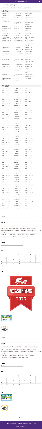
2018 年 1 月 (16, 140)
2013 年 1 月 (27, 173)
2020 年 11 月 (5, 120)
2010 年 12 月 (5, 192)
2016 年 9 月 (27, 151)
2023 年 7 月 (4, 105)
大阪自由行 (4, 15)
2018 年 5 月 (4, 138)
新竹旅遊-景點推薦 (6, 28)
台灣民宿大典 (27, 68)
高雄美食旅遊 (27, 22)
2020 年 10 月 (16, 120)
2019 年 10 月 (5, 127)
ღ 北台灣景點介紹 (28, 74)
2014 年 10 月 (16, 166)
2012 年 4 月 (27, 179)
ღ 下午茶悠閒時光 (17, 64)
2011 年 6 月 (4, 188)
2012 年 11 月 (16, 175)
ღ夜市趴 (27, 59)
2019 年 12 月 (16, 125)
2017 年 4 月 (16, 147)
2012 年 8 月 (16, 177)
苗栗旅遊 (15, 28)
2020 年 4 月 (27, 123)
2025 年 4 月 (16, 90)
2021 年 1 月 (16, 118)
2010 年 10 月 (28, 192)
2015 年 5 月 (16, 162)
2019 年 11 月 (28, 125)
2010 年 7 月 (27, 194)
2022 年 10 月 (28, 110)
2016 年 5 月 (4, 155)
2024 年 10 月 (5, 94)
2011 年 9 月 (4, 186)
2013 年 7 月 (27, 168)
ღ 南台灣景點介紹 (5, 59)
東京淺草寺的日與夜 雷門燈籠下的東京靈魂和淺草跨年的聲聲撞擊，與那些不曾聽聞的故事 (18, 228)
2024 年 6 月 (16, 97)
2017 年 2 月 (4, 149)
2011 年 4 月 (27, 188)
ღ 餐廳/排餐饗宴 (17, 66)
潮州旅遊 (4, 33)
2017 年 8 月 (4, 144)
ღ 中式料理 (4, 51)
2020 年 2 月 (4, 125)
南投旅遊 (15, 30)
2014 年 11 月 (5, 166)
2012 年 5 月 (16, 179)
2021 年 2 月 (4, 118)
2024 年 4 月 (4, 99)
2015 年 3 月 (4, 164)
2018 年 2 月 (4, 140)
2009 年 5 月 (4, 205)
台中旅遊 (4, 26)
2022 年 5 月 (16, 112)
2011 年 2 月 (16, 190)
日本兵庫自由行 (28, 15)
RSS (21, 417)
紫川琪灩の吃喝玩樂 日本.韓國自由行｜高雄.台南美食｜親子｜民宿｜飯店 (22, 423)
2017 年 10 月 (16, 142)
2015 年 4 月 (27, 162)
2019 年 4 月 (4, 131)
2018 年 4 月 (16, 138)
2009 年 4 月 (16, 205)
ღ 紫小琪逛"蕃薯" (17, 49)
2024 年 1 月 (4, 101)
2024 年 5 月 (27, 97)
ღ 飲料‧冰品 (28, 57)
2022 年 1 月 (27, 112)
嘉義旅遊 (27, 28)
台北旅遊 (15, 26)
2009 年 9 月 (4, 203)
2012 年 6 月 (4, 179)
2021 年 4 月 (16, 116)
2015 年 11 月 (16, 157)
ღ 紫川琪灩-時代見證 (6, 47)
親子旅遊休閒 (27, 66)
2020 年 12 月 (28, 118)
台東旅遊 (27, 33)
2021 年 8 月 (4, 116)
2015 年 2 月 (16, 164)
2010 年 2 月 (16, 199)
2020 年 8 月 (27, 120)
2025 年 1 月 (4, 92)
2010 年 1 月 (27, 199)
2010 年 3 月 (4, 199)
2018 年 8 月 (4, 136)
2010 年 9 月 (4, 194)
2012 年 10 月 (28, 175)
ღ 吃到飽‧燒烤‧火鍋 (18, 59)
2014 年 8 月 (4, 168)
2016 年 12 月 (28, 149)
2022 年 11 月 (16, 110)
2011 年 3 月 (4, 190)
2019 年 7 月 (4, 129)
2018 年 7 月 (16, 136)
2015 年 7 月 (27, 160)
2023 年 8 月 (27, 103)
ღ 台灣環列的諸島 (28, 76)
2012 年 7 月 (27, 177)
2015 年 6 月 (4, 162)
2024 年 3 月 (16, 99)
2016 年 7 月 (16, 153)
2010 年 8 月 (16, 194)
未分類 (15, 78)
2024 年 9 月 (16, 94)
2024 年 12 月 (16, 92)
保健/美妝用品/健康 (29, 53)
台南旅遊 (27, 24)
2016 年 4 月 (16, 155)
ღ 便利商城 (27, 78)
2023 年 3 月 (16, 107)
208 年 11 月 (27, 207)
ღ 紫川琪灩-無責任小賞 (6, 53)
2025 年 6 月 (4, 90)
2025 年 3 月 (27, 90)
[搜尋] (40, 216)
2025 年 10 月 (28, 88)
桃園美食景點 (27, 47)
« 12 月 (2, 266)
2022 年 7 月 (4, 112)
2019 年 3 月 (16, 131)
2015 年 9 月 (4, 160)
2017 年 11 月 (5, 142)
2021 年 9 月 (27, 114)
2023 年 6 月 (16, 105)
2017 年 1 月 (16, 149)
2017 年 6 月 (27, 144)
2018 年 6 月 (27, 136)
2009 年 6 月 (27, 203)
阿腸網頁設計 (22, 426)
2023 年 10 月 (5, 103)
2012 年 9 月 (4, 177)
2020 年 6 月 (16, 123)
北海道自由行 (16, 13)
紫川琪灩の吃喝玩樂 (21, 1)
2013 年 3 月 (4, 173)
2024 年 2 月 (27, 99)
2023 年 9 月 (16, 103)
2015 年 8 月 (16, 160)
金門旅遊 (27, 35)
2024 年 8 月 (27, 94)
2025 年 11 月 (16, 88)
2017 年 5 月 (4, 147)
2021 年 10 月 (16, 114)
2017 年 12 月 (28, 140)
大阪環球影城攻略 (17, 15)
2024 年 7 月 (4, 97)
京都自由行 (27, 13)
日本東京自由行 (5, 13)
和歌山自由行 (4, 17)
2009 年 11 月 (16, 201)
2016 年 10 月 (16, 151)
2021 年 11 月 (5, 114)
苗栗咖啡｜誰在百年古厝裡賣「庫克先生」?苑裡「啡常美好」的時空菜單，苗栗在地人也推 (18, 234)
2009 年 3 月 (27, 205)
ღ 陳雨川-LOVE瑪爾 (6, 66)
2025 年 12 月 (5, 88)
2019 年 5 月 (27, 129)
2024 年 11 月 (28, 92)
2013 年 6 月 (4, 170)
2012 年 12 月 (5, 175)
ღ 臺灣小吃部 (16, 51)
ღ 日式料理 (27, 49)
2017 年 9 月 (27, 142)
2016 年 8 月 (4, 153)
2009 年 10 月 (28, 201)
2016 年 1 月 (27, 155)
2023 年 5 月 (27, 105)
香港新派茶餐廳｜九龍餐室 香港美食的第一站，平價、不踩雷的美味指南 (15, 236)
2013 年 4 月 (27, 170)
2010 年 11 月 (16, 192)
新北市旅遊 (27, 26)
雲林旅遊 (4, 30)
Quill (22, 424)
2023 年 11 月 (28, 101)
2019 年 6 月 (16, 129)
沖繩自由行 (27, 17)
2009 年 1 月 (16, 207)
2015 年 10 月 (28, 157)
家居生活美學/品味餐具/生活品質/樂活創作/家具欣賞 (18, 42)
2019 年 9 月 (16, 127)
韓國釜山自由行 (28, 20)
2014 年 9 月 (27, 166)
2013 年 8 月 (16, 168)
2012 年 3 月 (4, 181)
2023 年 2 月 (27, 107)
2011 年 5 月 (16, 188)
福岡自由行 (16, 17)
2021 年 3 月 (27, 116)
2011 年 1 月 (27, 190)
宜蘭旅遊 (15, 35)
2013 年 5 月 (16, 170)
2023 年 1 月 (4, 110)
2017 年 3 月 (27, 147)
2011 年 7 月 (27, 186)
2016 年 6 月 (27, 153)
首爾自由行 (16, 20)
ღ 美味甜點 (27, 51)
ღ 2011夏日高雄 (5, 64)
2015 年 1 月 (27, 164)
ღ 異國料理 (27, 64)
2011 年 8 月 (16, 186)
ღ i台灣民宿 (16, 80)
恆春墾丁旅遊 (16, 33)
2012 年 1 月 (27, 181)
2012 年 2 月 (16, 181)
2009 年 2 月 (4, 207)
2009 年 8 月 (16, 203)
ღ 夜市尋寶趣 (16, 47)
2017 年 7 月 (16, 144)
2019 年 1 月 (27, 131)
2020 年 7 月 (4, 123)
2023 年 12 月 (16, 101)
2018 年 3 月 (27, 138)
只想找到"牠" (4, 74)
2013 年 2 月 (16, 173)
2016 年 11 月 (5, 151)
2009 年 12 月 (5, 201)
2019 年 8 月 (27, 127)
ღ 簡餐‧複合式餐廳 (29, 61)
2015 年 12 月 (5, 157)
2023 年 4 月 (4, 107)
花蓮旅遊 (4, 35)
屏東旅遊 (27, 30)
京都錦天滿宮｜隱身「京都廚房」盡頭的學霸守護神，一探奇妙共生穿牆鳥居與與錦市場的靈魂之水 (20, 225)
